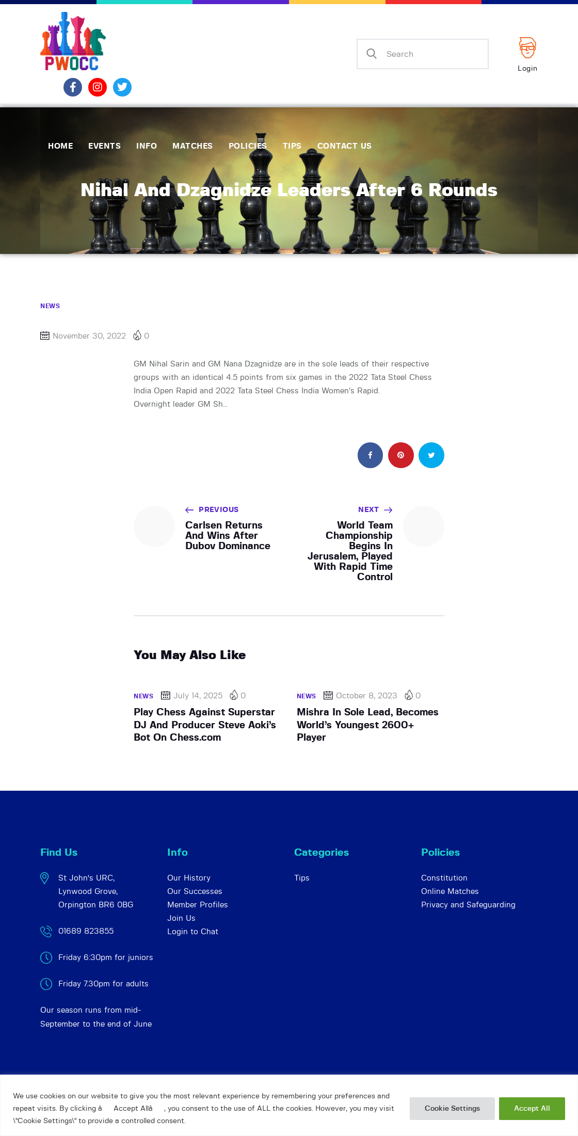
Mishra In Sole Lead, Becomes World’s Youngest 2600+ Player (368, 725)
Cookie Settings (452, 1108)
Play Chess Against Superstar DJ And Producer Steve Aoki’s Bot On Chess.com (205, 725)
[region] (289, 1105)
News (50, 306)
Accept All (532, 1108)
